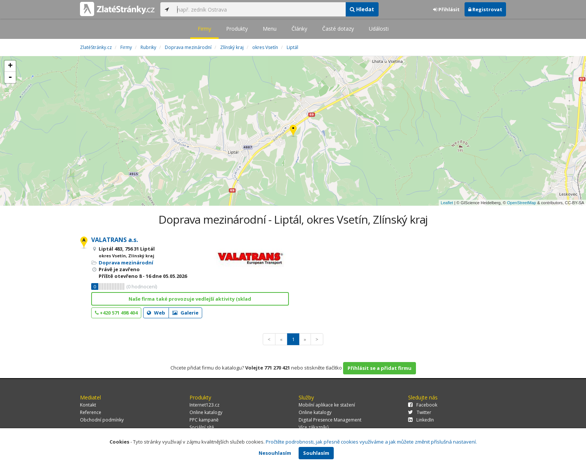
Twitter (419, 412)
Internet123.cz (204, 405)
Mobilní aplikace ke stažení (327, 405)
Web (156, 312)
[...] (259, 9)
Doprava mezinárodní (126, 262)
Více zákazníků (314, 427)
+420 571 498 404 (116, 312)
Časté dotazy (338, 28)
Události (379, 28)
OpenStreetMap (521, 202)
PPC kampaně (204, 420)
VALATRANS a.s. (114, 240)
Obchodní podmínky (102, 420)
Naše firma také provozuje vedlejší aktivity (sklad (190, 298)
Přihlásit (446, 9)
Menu (270, 28)
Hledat (362, 9)
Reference (90, 412)
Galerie (185, 312)
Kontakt (88, 405)
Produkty (237, 28)
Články (299, 28)
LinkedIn (421, 420)
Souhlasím (316, 453)
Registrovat (485, 9)
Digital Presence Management (330, 420)
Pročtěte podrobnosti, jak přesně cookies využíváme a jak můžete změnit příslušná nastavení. (371, 441)
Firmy (204, 28)
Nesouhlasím (275, 453)
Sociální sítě (201, 427)
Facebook (422, 405)
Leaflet (447, 202)
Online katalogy (205, 412)
